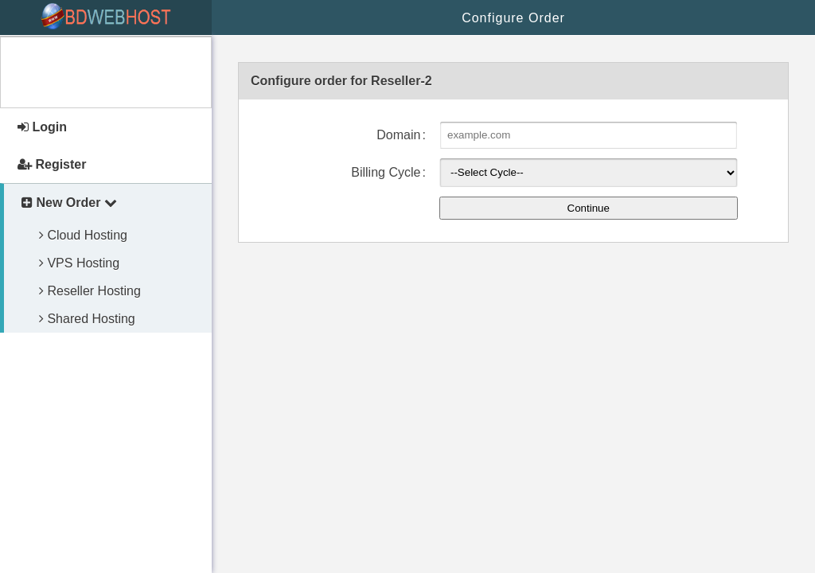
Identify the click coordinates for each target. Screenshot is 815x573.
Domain (398, 135)
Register (52, 164)
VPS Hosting (79, 263)
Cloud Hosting (83, 235)
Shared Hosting (87, 318)
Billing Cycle (385, 172)
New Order (69, 202)
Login (42, 127)
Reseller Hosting (90, 291)
